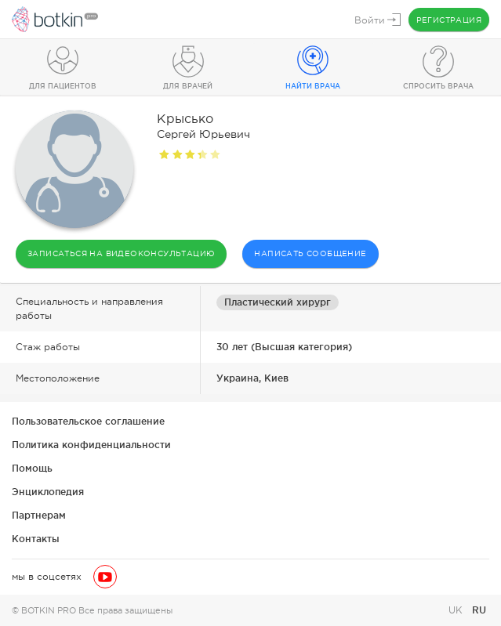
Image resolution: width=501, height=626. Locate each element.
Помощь (32, 468)
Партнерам (39, 515)
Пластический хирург (277, 302)
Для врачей (187, 86)
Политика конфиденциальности (91, 445)
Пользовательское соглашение (88, 421)
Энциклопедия (48, 492)
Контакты (36, 539)
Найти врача (312, 86)
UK (457, 610)
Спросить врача (438, 86)
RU (479, 610)
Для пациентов (62, 86)
